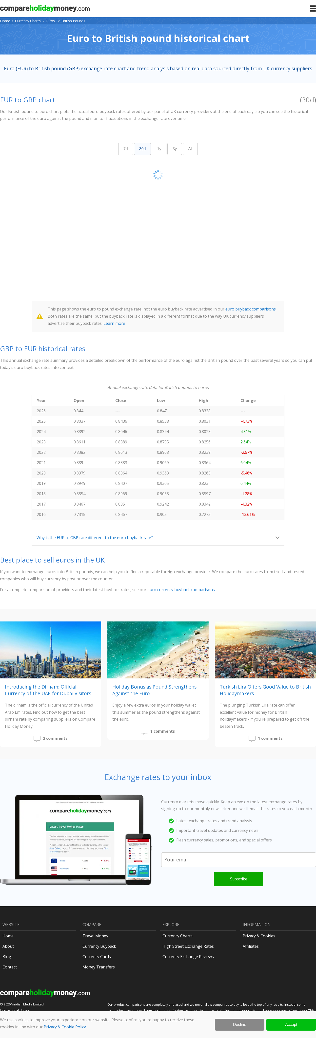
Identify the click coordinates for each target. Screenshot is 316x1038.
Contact (9, 967)
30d (142, 149)
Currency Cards (96, 956)
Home (5, 20)
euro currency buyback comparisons (181, 589)
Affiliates (251, 946)
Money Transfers (98, 967)
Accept (291, 1024)
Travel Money (95, 936)
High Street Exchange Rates (188, 946)
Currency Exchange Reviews (188, 956)
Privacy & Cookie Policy (65, 1027)
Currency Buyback (99, 946)
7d (125, 149)
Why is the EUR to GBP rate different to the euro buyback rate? (95, 537)
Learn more (114, 323)
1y (159, 149)
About (8, 946)
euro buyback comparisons (250, 309)
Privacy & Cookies (259, 936)
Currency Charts (28, 20)
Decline (239, 1024)
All (190, 149)
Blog (6, 956)
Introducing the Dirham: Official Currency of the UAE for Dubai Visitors (48, 690)
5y (175, 149)
